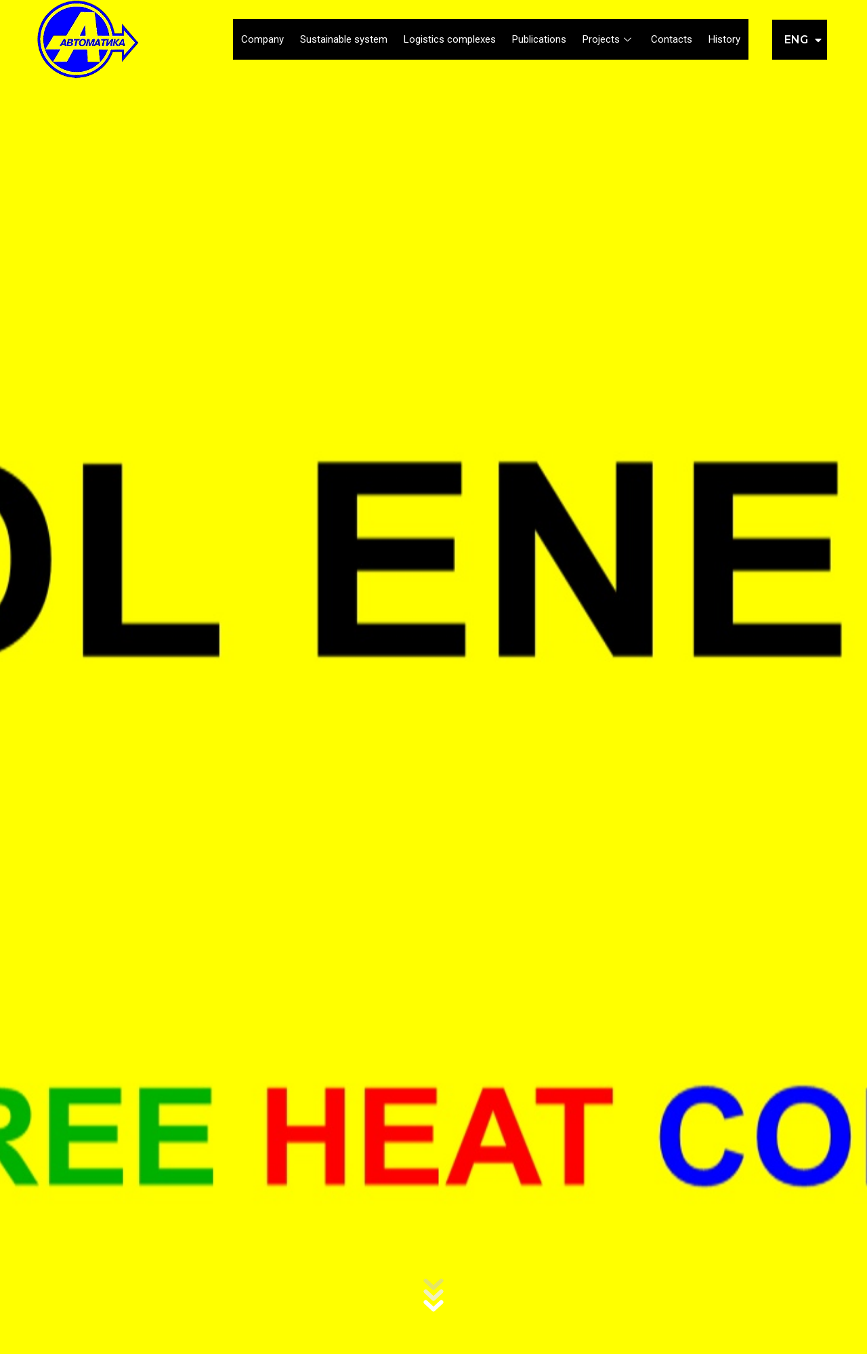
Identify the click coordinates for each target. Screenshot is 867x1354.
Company (262, 39)
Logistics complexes (450, 39)
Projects (609, 39)
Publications (539, 39)
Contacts (671, 39)
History (724, 39)
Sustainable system (343, 39)
